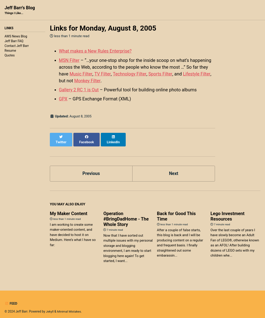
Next (173, 168)
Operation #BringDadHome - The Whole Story (126, 214)
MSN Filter (69, 60)
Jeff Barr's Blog (20, 10)
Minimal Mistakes (69, 306)
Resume (10, 51)
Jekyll (50, 306)
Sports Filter (161, 74)
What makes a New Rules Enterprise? (96, 51)
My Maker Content (68, 208)
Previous (91, 168)
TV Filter (103, 74)
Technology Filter (130, 74)
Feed (11, 299)
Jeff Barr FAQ (14, 41)
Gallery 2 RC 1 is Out (79, 89)
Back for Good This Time (176, 211)
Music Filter (81, 74)
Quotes (10, 56)
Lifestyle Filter (198, 74)
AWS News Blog (16, 37)
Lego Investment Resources (227, 211)
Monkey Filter (87, 80)
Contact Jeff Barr (17, 46)
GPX (63, 99)
